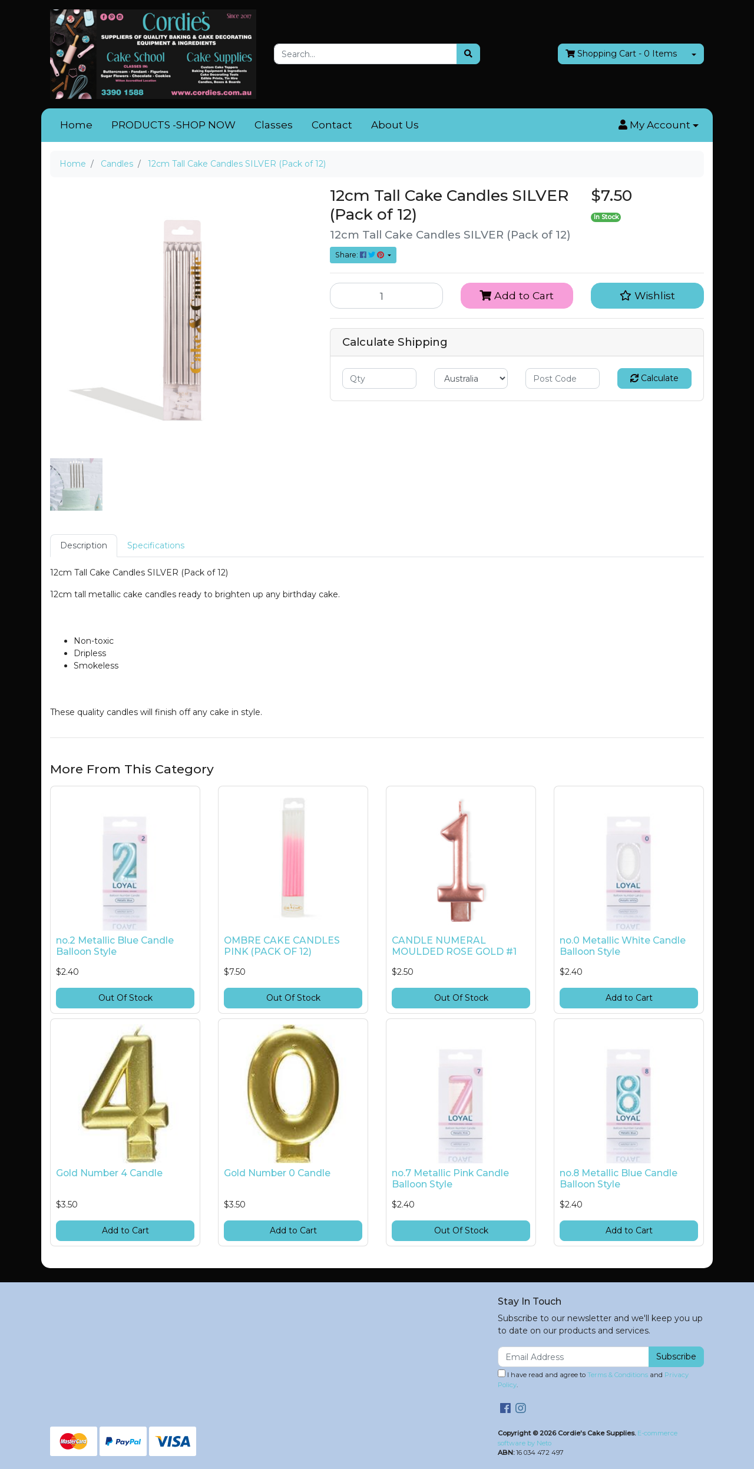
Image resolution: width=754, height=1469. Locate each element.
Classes (273, 125)
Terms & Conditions (617, 1375)
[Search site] (468, 54)
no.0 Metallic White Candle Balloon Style (623, 946)
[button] (658, 125)
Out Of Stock (125, 997)
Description (83, 545)
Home (76, 125)
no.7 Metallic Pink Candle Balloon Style (450, 1178)
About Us (395, 125)
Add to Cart (516, 295)
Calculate (654, 378)
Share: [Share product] (360, 254)
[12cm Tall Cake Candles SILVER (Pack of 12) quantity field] (386, 296)
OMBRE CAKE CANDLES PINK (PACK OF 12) (282, 946)
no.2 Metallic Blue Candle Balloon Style (115, 946)
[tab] (83, 545)
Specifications (155, 545)
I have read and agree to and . (593, 1379)
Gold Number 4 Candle (109, 1173)
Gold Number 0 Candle (277, 1173)
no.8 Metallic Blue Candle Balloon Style (618, 1178)
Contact (332, 125)
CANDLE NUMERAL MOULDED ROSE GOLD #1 (454, 946)
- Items (621, 54)
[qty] (379, 378)
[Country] (471, 378)
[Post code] (562, 378)
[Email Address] (573, 1356)
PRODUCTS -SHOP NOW (173, 125)
